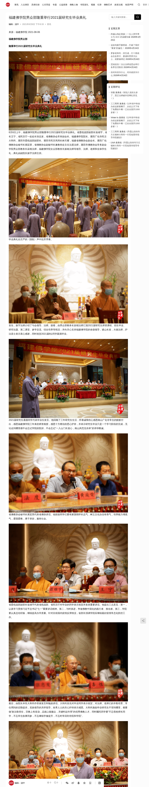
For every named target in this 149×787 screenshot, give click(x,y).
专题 (55, 4)
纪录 (100, 4)
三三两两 (115, 103)
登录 (146, 4)
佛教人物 (74, 4)
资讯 (17, 4)
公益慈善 (64, 4)
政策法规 (119, 4)
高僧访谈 (36, 4)
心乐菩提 (47, 4)
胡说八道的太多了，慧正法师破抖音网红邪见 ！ (124, 95)
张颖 (113, 92)
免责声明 (130, 4)
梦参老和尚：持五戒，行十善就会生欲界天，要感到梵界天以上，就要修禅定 (125, 56)
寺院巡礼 (85, 4)
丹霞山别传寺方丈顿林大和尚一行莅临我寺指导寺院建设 (125, 134)
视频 (94, 4)
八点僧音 (26, 4)
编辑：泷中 (14, 24)
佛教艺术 (109, 4)
